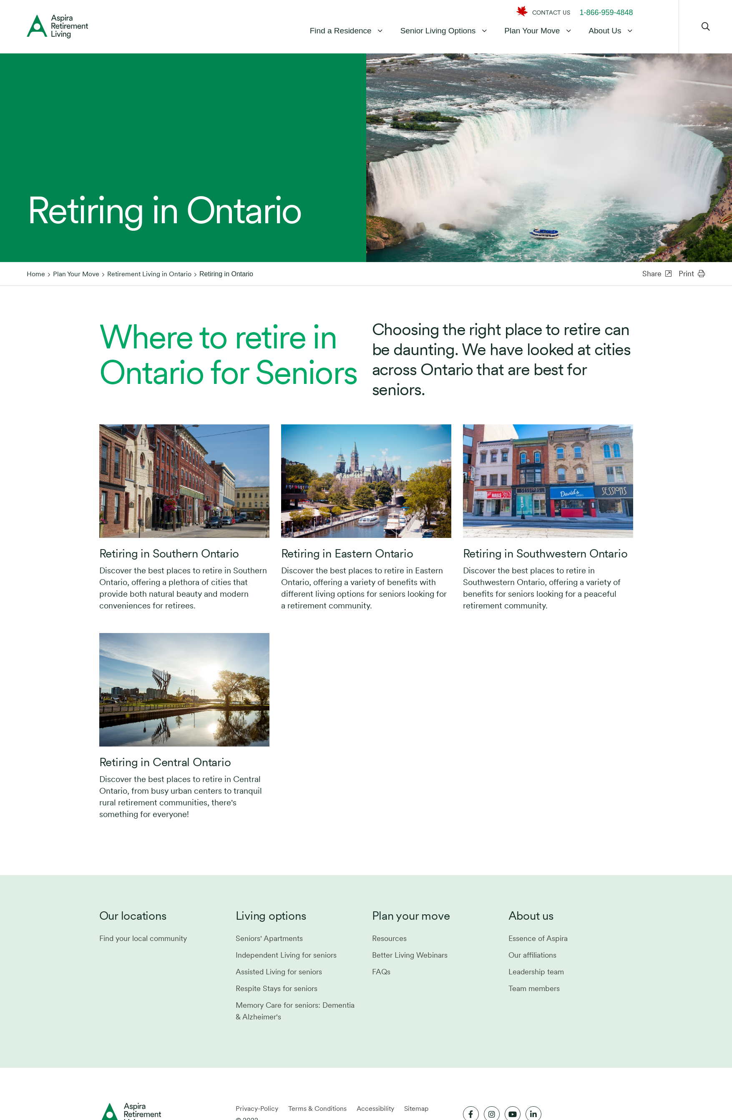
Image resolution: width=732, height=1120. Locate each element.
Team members (534, 988)
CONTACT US (551, 12)
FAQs (381, 971)
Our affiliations (532, 955)
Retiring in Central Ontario (165, 762)
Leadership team (536, 971)
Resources (389, 938)
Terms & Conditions (317, 1108)
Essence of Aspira (538, 938)
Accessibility (375, 1108)
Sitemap (416, 1108)
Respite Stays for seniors (276, 988)
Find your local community (143, 938)
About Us (605, 30)
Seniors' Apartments (269, 938)
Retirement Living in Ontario (149, 274)
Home (36, 274)
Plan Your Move (532, 30)
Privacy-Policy (257, 1108)
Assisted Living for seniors (279, 971)
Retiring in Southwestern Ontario (545, 553)
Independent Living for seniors (286, 955)
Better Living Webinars (410, 955)
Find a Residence (341, 30)
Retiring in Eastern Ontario (347, 553)
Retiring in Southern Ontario (169, 553)
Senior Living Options (438, 30)
